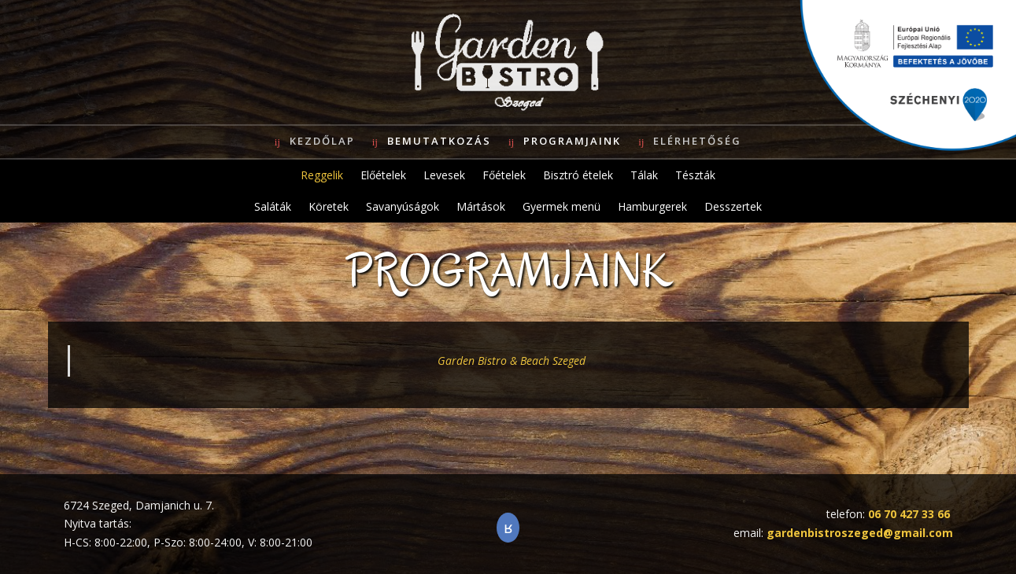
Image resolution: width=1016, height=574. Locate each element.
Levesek (444, 174)
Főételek (504, 174)
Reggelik (322, 174)
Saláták (272, 206)
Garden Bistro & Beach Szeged (512, 360)
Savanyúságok (402, 206)
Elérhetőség (697, 141)
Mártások (480, 206)
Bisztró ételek (578, 174)
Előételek (383, 174)
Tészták (695, 174)
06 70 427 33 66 (909, 513)
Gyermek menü (561, 206)
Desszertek (733, 206)
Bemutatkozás (439, 141)
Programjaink (572, 141)
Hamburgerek (652, 206)
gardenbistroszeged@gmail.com (860, 532)
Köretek (328, 206)
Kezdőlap (322, 141)
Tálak (644, 174)
